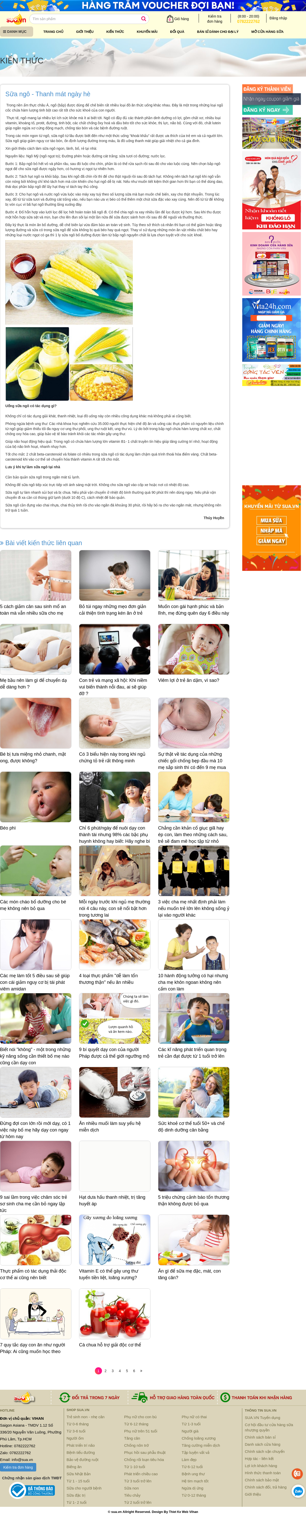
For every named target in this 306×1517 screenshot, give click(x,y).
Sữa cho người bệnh (84, 1488)
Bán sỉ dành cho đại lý (218, 32)
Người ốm (75, 1438)
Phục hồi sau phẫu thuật (144, 1452)
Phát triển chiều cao (141, 1474)
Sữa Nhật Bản (79, 1474)
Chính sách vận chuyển (265, 1451)
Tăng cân (132, 1438)
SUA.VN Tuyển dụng (262, 1417)
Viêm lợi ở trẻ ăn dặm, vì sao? (188, 680)
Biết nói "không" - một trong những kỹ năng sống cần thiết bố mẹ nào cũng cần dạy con (35, 1056)
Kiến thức (115, 32)
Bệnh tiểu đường (81, 1452)
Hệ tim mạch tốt (195, 1481)
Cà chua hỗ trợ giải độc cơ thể (110, 1344)
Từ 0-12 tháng (194, 1495)
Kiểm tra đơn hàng (18, 1467)
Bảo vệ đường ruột (82, 1459)
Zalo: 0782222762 (15, 1453)
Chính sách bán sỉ (260, 1437)
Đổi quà (177, 32)
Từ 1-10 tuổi (134, 1467)
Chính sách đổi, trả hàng (266, 1487)
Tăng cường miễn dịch (201, 1445)
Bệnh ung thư (193, 1474)
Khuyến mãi (147, 32)
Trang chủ (53, 32)
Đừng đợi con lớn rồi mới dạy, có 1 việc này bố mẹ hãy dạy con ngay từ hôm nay (35, 1130)
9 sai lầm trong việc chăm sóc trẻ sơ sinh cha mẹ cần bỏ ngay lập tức (33, 1204)
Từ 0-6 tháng (78, 1424)
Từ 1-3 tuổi (191, 1424)
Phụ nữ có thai (194, 1417)
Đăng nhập (278, 18)
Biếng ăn (74, 1467)
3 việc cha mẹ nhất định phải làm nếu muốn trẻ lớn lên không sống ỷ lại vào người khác (193, 908)
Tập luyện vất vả (196, 1452)
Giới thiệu (85, 32)
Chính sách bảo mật (262, 1480)
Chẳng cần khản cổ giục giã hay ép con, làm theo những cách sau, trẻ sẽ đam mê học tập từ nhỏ (192, 834)
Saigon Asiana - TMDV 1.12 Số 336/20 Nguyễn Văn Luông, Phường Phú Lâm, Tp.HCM (30, 1432)
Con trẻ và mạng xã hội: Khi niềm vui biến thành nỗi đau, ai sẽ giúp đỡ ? (113, 687)
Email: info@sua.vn (16, 1459)
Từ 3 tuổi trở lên (137, 1481)
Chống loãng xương (199, 1438)
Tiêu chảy (132, 1495)
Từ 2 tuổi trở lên (137, 1502)
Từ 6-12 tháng (136, 1424)
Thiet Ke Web (178, 1512)
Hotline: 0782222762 (17, 1446)
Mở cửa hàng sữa (267, 32)
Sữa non (131, 1488)
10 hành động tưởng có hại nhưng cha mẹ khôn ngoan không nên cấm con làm (193, 982)
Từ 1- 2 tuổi (76, 1502)
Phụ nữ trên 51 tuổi (140, 1431)
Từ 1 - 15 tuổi (78, 1481)
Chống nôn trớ (136, 1445)
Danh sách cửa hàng (262, 1444)
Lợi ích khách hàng (261, 1466)
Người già (190, 1431)
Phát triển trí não (81, 1445)
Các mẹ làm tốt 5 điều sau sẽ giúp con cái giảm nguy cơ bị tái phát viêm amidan (35, 982)
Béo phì (8, 828)
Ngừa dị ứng (192, 1488)
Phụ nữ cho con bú (140, 1417)
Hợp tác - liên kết (259, 1458)
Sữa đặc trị (76, 1495)
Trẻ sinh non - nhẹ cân (86, 1417)
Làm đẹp (189, 1459)
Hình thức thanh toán (263, 1473)
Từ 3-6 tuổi (76, 1431)
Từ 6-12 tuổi (192, 1467)
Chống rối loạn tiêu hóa (144, 1459)
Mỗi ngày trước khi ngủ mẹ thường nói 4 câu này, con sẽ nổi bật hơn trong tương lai (114, 908)
